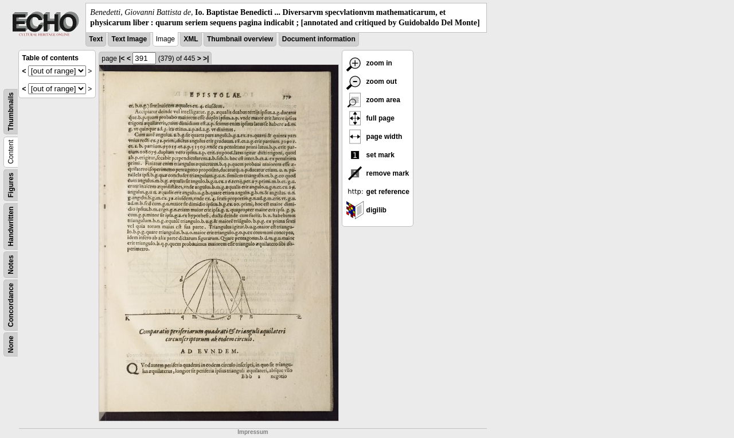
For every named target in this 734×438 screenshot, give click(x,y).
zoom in (369, 63)
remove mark (377, 173)
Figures (11, 185)
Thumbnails (11, 111)
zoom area (373, 100)
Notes (11, 264)
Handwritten (11, 226)
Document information (319, 39)
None (11, 344)
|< (121, 59)
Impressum (252, 432)
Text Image (129, 39)
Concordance (11, 305)
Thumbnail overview (240, 39)
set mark (370, 155)
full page (370, 118)
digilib (366, 210)
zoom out (371, 81)
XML (191, 39)
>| (206, 59)
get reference (377, 192)
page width (374, 137)
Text (96, 39)
